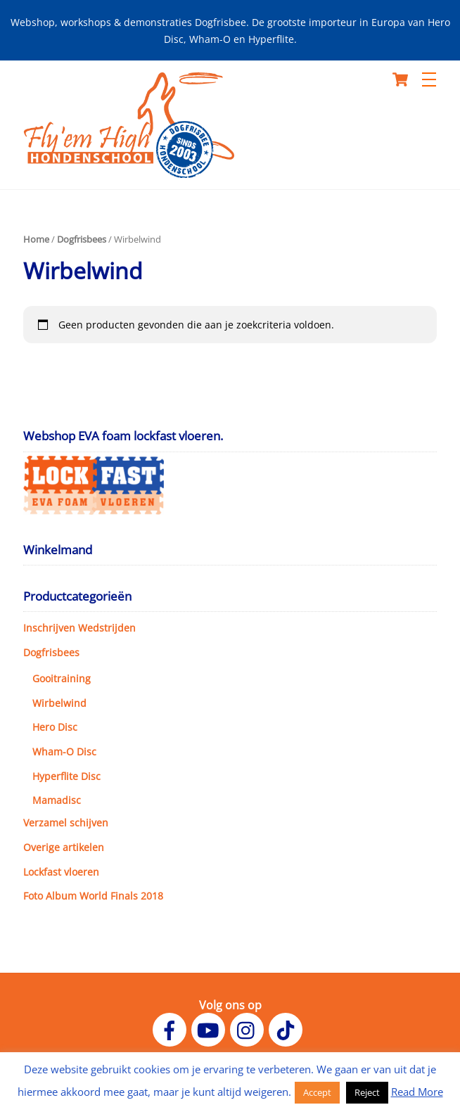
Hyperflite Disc (66, 776)
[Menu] (429, 79)
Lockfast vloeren (61, 871)
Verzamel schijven (65, 822)
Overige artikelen (63, 847)
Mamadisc (56, 800)
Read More (417, 1092)
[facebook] (172, 1029)
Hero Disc (54, 727)
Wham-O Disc (64, 751)
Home (36, 239)
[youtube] (210, 1029)
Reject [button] (367, 1092)
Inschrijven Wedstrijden (79, 627)
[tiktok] (288, 1029)
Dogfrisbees (81, 239)
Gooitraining (61, 678)
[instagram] (249, 1029)
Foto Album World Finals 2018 (93, 895)
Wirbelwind (59, 703)
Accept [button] (317, 1092)
